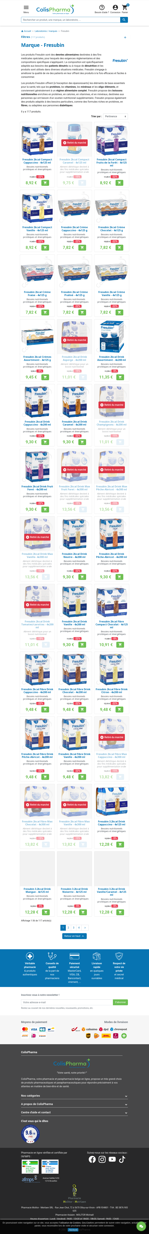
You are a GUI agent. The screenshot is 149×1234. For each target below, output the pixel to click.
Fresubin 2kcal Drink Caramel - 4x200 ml (74, 423)
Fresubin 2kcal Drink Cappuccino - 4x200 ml (37, 423)
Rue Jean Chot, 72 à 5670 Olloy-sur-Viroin (75, 1207)
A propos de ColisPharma (37, 1104)
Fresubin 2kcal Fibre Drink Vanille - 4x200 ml (74, 755)
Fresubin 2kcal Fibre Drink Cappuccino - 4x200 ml (37, 691)
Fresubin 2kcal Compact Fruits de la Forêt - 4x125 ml (111, 162)
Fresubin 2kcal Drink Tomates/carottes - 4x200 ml (37, 624)
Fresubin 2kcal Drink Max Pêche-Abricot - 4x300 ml (111, 488)
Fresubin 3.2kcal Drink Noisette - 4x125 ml (74, 890)
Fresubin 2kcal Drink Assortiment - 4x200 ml (111, 358)
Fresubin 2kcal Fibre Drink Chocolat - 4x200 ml (74, 691)
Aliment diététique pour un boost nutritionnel (74, 365)
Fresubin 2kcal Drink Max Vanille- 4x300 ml (37, 555)
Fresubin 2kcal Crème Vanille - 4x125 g (111, 293)
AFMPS (26, 1156)
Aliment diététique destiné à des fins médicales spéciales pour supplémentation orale (74, 169)
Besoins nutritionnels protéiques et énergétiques (37, 168)
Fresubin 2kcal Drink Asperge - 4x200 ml (74, 358)
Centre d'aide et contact (36, 1112)
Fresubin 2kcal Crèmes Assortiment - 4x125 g (37, 358)
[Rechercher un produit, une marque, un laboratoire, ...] (74, 20)
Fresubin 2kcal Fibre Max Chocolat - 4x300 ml (37, 823)
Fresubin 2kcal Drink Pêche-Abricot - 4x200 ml (111, 555)
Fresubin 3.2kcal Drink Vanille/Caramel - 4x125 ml (111, 891)
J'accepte (73, 1230)
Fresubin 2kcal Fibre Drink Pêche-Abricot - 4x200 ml (37, 755)
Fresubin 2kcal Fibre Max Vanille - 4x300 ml (74, 823)
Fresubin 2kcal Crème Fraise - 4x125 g (37, 293)
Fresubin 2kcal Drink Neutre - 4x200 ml (74, 555)
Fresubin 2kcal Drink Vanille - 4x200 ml (74, 623)
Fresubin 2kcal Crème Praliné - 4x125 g (74, 293)
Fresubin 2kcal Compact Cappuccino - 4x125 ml (37, 161)
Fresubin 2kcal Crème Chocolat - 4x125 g (111, 229)
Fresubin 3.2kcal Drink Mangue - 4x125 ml (37, 890)
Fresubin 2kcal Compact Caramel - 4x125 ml (74, 161)
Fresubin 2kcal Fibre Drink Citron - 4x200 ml (112, 691)
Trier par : (96, 116)
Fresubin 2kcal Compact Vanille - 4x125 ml (37, 229)
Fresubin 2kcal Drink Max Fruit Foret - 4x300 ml (74, 488)
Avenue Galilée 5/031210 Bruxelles (51, 1179)
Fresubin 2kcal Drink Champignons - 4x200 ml (112, 423)
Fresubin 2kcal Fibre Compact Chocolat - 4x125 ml (112, 624)
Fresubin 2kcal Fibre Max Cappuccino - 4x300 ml (111, 755)
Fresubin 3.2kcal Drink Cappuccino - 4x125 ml (111, 823)
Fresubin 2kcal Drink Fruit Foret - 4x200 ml (37, 488)
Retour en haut (74, 936)
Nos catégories (30, 1095)
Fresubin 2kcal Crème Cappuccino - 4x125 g (74, 229)
